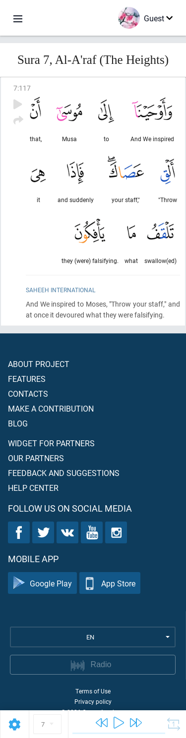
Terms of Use (93, 691)
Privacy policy (93, 701)
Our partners (36, 458)
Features (27, 378)
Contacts (28, 393)
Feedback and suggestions (64, 473)
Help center (33, 487)
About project (38, 364)
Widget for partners (51, 443)
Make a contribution (51, 408)
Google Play (42, 583)
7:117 (22, 88)
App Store (109, 583)
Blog (18, 423)
